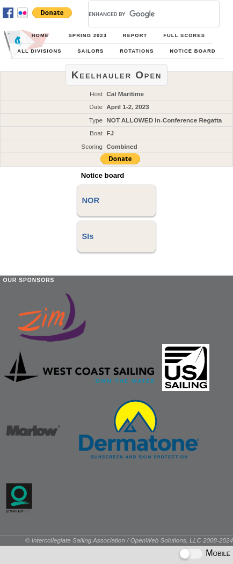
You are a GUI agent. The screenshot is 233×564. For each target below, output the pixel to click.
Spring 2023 (88, 35)
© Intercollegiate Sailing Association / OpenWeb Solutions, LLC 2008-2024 (129, 540)
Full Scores (184, 35)
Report (135, 35)
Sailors (90, 51)
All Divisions (39, 51)
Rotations (137, 51)
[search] (141, 14)
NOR (90, 200)
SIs (87, 236)
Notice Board (192, 51)
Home (40, 35)
